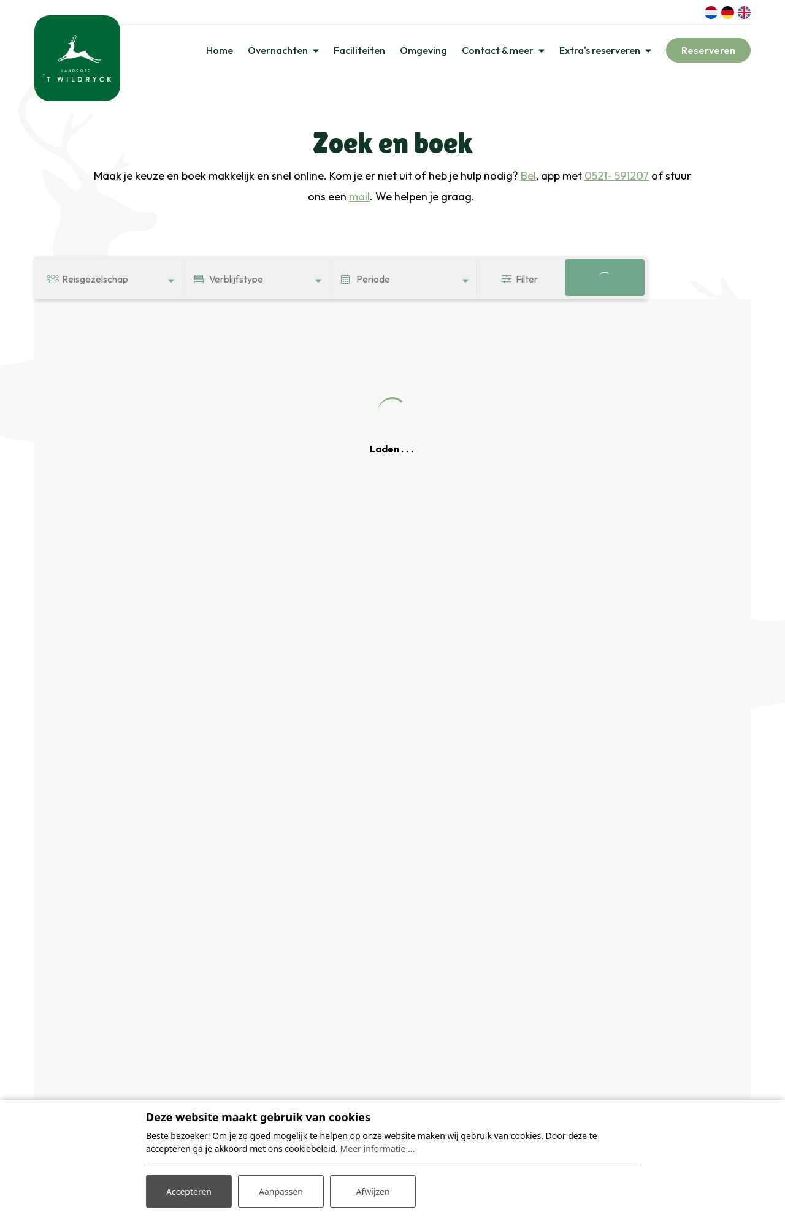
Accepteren (189, 1191)
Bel (528, 176)
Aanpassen (281, 1191)
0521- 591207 (616, 176)
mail (359, 196)
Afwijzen (372, 1191)
